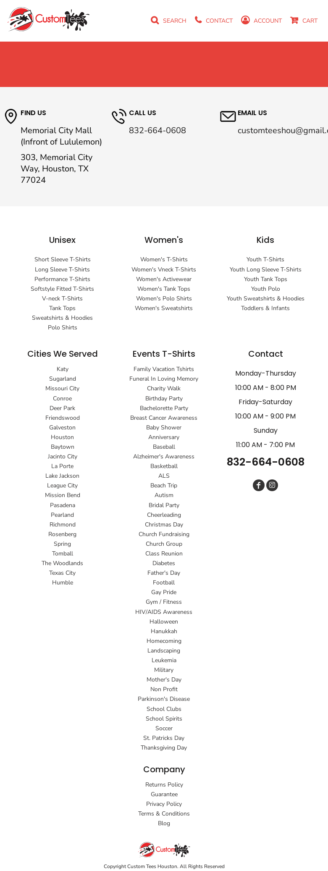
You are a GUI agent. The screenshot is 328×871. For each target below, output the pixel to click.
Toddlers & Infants (265, 308)
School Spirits (164, 719)
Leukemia (164, 660)
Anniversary (163, 437)
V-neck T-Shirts (62, 299)
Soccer (164, 728)
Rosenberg (62, 534)
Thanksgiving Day (164, 748)
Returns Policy (164, 785)
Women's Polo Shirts (164, 299)
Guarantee (164, 794)
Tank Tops (62, 308)
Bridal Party (164, 505)
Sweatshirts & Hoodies (62, 318)
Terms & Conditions (164, 814)
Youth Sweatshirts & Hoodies (265, 299)
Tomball (62, 554)
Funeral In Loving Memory (163, 379)
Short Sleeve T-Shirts (62, 259)
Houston (62, 437)
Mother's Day (164, 680)
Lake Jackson (62, 476)
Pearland (62, 515)
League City (62, 485)
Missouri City (62, 388)
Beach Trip (163, 485)
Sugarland (62, 379)
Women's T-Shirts (164, 259)
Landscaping (163, 651)
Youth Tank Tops (265, 279)
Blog (164, 823)
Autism (164, 495)
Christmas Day (164, 525)
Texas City (62, 573)
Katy (62, 369)
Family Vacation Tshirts (164, 369)
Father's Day (163, 573)
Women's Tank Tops (163, 289)
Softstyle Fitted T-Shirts (62, 289)
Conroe (62, 399)
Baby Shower (163, 428)
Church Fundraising (164, 534)
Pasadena (62, 505)
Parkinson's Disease (164, 699)
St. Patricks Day (163, 738)
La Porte (62, 466)
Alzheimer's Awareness (163, 456)
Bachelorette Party (164, 408)
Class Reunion (164, 554)
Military (163, 670)
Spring (62, 544)
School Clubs (164, 709)
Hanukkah (164, 631)
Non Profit (164, 689)
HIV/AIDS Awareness (163, 612)
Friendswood (62, 418)
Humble (62, 583)
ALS (164, 476)
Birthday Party (164, 399)
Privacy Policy (164, 804)
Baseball (164, 447)
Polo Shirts (62, 328)
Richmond (63, 525)
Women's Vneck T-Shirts (163, 270)
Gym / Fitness (164, 602)
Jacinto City (62, 456)
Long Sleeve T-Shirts (62, 270)
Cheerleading (164, 515)
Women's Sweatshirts (164, 308)
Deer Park (62, 408)
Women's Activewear (164, 279)
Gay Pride (163, 592)
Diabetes (163, 563)
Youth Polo (265, 289)
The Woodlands (62, 563)
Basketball (164, 466)
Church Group (164, 544)
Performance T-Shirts (62, 279)
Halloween (164, 622)
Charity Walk (164, 388)
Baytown (62, 447)
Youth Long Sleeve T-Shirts (266, 270)
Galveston (62, 428)
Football (164, 583)
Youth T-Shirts (265, 259)
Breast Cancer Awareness (163, 418)
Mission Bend (62, 495)
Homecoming (164, 641)
